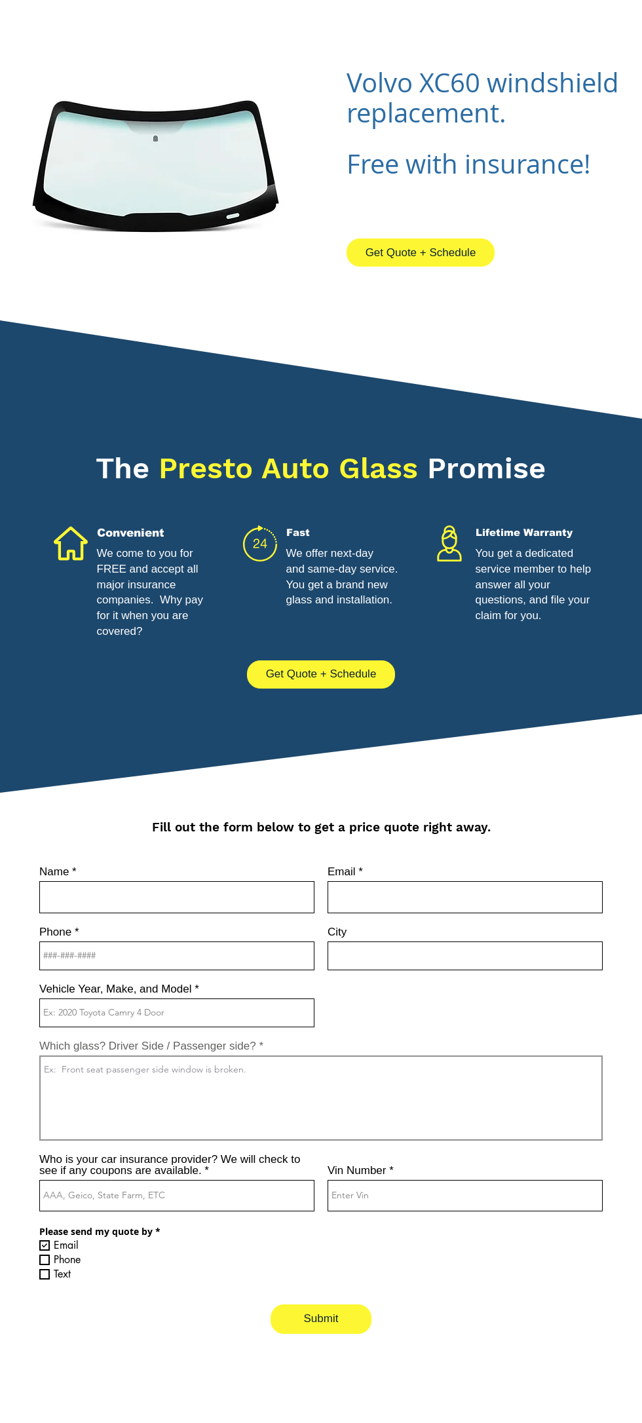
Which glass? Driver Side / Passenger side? (147, 1046)
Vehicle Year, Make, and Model (115, 989)
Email (342, 871)
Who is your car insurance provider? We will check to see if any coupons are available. (169, 1165)
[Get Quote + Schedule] (421, 252)
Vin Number (357, 1170)
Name (54, 871)
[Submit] (321, 1319)
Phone (55, 932)
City (337, 932)
